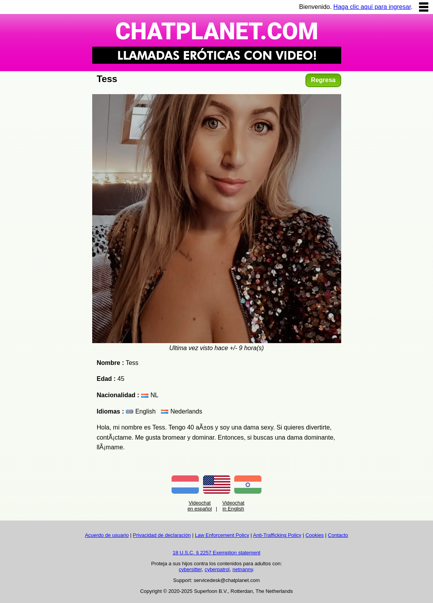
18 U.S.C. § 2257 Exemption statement (216, 553)
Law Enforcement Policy (222, 535)
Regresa (323, 80)
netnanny (242, 569)
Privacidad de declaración (162, 535)
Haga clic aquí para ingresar (372, 7)
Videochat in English (233, 506)
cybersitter (190, 569)
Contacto (338, 535)
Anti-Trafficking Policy (277, 535)
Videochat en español (200, 506)
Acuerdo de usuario (107, 535)
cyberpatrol (217, 569)
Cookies (314, 535)
